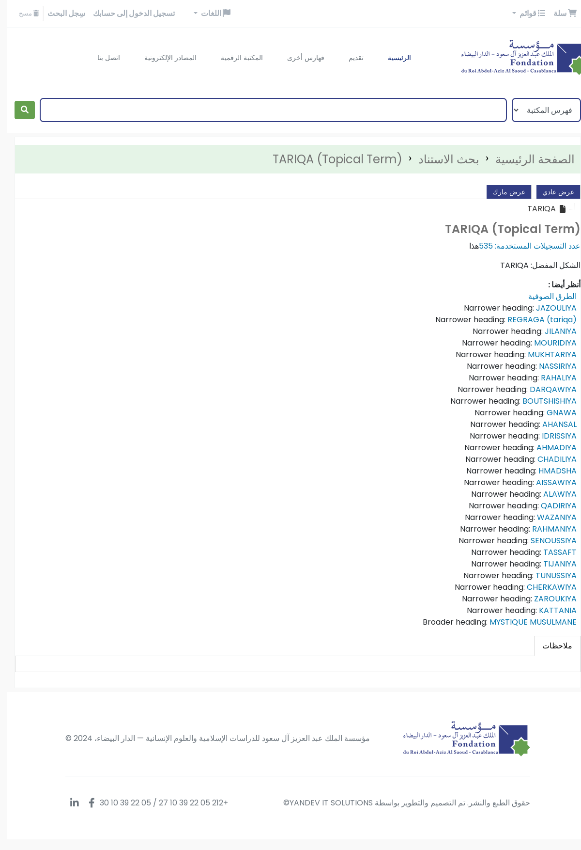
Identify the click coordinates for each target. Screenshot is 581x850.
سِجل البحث (59, 13)
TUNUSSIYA (548, 575)
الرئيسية (392, 58)
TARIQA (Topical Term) (330, 159)
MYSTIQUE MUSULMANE (525, 622)
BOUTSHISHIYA (542, 401)
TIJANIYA (552, 563)
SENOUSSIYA (546, 540)
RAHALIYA (551, 377)
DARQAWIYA (545, 389)
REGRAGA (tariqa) (534, 319)
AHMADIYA (549, 447)
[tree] (290, 209)
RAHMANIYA (547, 529)
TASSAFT (552, 552)
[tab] (550, 646)
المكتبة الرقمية (235, 58)
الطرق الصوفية (545, 296)
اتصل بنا (101, 58)
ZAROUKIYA (548, 598)
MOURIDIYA (548, 342)
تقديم (348, 58)
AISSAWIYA (549, 482)
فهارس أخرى (298, 58)
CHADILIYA (549, 459)
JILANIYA (553, 331)
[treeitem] (540, 209)
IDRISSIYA (552, 435)
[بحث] (17, 110)
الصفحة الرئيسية (527, 159)
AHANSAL (552, 424)
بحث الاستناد (441, 159)
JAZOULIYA (549, 308)
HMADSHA (550, 470)
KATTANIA (550, 610)
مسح (21, 13)
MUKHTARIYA (544, 354)
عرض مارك (501, 192)
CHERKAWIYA (544, 587)
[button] (557, 13)
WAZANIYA (549, 517)
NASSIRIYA (550, 366)
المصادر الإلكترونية (163, 58)
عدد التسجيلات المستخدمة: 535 (522, 246)
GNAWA (554, 412)
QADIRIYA (551, 505)
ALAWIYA (552, 494)
